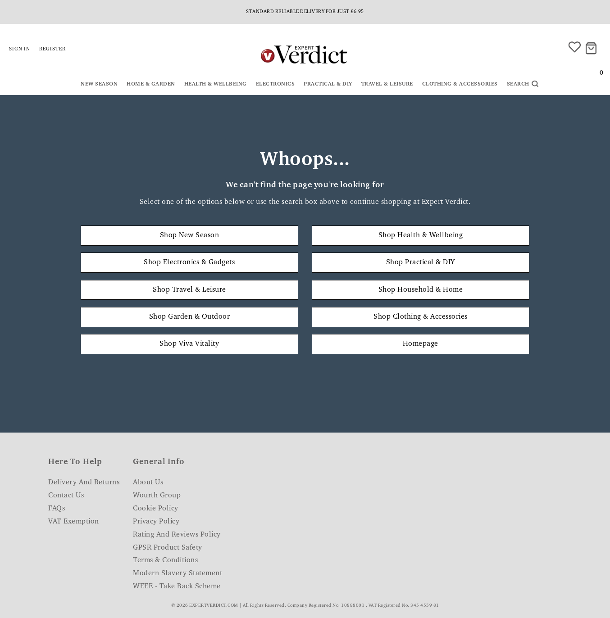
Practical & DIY (328, 84)
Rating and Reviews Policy (177, 534)
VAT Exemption (73, 521)
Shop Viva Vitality (189, 343)
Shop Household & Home (420, 289)
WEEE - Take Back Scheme (177, 586)
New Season (99, 84)
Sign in (19, 49)
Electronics (275, 84)
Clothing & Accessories (460, 84)
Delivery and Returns (83, 482)
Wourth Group (157, 495)
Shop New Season (189, 235)
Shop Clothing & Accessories (420, 316)
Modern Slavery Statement (177, 573)
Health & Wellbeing (215, 84)
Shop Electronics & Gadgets (189, 262)
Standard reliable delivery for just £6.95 (305, 11)
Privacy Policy (156, 521)
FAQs (56, 508)
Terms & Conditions (165, 560)
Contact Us (66, 495)
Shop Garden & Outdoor (189, 316)
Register (52, 49)
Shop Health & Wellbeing (420, 235)
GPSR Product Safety (167, 547)
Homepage (420, 343)
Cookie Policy (155, 508)
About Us (148, 482)
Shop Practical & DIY (420, 262)
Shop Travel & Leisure (189, 289)
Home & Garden (151, 84)
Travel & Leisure (387, 84)
